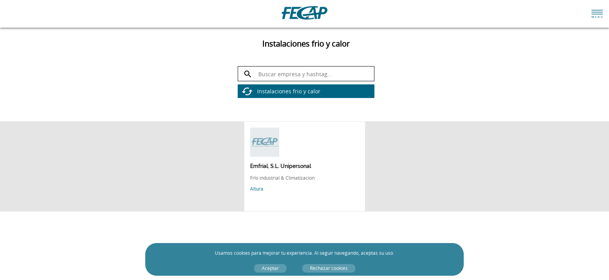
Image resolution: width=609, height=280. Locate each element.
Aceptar (270, 268)
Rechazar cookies (329, 268)
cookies (242, 253)
